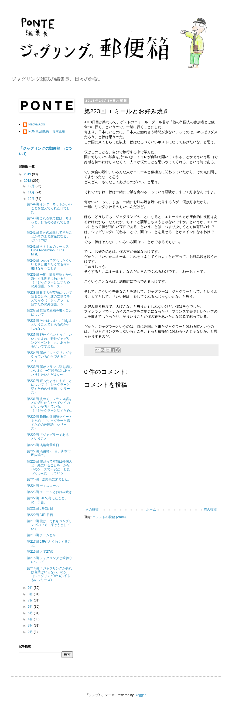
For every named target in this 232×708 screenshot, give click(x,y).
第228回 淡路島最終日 (43, 445)
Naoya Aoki (36, 124)
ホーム (151, 509)
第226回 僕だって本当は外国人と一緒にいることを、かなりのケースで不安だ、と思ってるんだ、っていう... (49, 467)
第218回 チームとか (41, 535)
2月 (31, 632)
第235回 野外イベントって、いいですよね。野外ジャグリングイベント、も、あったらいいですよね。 (49, 340)
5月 (31, 613)
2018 (28, 181)
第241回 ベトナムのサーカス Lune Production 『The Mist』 (49, 250)
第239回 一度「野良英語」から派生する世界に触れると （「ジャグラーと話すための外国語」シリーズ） (49, 280)
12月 (32, 186)
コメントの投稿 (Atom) (109, 517)
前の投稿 (210, 509)
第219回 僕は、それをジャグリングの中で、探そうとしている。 (49, 525)
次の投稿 (92, 509)
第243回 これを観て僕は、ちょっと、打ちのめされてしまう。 (49, 222)
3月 (31, 625)
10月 (32, 199)
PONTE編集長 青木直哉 (46, 131)
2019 (28, 174)
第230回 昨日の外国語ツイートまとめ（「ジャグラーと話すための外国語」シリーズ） (49, 422)
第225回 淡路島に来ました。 (49, 479)
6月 (31, 606)
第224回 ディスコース (43, 486)
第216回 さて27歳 (40, 551)
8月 (31, 594)
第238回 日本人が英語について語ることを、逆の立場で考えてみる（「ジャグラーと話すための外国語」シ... (49, 298)
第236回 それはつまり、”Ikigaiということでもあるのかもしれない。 (49, 324)
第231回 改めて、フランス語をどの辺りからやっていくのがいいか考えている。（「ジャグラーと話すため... (50, 404)
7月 (31, 600)
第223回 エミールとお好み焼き (49, 492)
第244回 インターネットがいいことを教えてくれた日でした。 (49, 208)
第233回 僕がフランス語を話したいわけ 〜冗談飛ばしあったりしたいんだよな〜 (49, 371)
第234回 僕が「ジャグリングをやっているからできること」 (49, 356)
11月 (32, 192)
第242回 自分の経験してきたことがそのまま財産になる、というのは (49, 236)
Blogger (140, 695)
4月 (31, 619)
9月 (31, 588)
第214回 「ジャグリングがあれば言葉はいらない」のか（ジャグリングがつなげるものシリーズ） (49, 574)
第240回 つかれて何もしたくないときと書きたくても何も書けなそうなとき (49, 264)
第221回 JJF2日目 (40, 508)
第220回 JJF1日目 (40, 515)
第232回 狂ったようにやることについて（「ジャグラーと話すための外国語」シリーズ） (49, 386)
